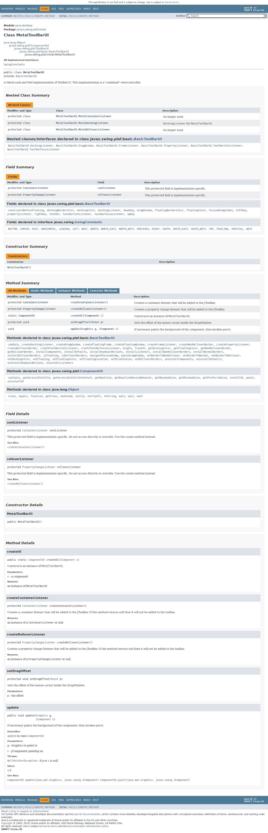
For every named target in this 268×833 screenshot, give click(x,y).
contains (14, 377)
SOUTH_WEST (198, 228)
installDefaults (75, 351)
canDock (13, 344)
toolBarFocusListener (109, 214)
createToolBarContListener (59, 348)
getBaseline (103, 377)
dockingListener (109, 210)
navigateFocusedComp (104, 355)
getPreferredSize (215, 377)
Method (50, 16)
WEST (249, 228)
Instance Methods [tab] (71, 290)
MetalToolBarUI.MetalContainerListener (83, 116)
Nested (17, 16)
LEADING (64, 228)
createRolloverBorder (22, 348)
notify (79, 396)
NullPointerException (22, 760)
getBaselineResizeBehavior (133, 377)
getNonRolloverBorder (216, 348)
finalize (37, 396)
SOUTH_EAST (180, 228)
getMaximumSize (165, 377)
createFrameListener (161, 344)
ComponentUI (26, 315)
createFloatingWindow (129, 344)
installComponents (48, 351)
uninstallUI (15, 381)
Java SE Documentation (87, 814)
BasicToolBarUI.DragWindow (74, 145)
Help (96, 8)
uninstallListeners (59, 362)
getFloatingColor (186, 348)
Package (32, 8)
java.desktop (24, 25)
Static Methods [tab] (42, 290)
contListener (107, 187)
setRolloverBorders (148, 359)
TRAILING (222, 228)
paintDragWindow (132, 355)
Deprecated (73, 8)
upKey (131, 214)
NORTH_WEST (126, 228)
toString (110, 396)
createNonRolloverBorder (196, 344)
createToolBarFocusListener (100, 348)
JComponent (91, 315)
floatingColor (196, 210)
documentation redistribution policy (88, 826)
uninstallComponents (179, 359)
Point (95, 322)
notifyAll (94, 396)
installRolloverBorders (23, 355)
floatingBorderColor (169, 210)
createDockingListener (37, 344)
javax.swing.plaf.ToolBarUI (31, 48)
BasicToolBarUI (26, 76)
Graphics (87, 328)
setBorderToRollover (225, 355)
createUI (77, 315)
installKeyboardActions (106, 351)
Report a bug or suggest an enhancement (25, 811)
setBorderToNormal (195, 355)
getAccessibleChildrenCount (72, 377)
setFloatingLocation (93, 359)
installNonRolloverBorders (171, 351)
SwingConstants (14, 64)
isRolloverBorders (74, 355)
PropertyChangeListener (39, 194)
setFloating (41, 359)
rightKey (40, 214)
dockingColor (86, 210)
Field (28, 16)
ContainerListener (35, 187)
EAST (35, 228)
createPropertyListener (232, 344)
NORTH (94, 228)
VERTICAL (237, 228)
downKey (128, 210)
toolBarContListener (77, 214)
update (75, 328)
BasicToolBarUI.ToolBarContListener (216, 145)
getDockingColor (159, 348)
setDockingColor (18, 359)
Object (73, 389)
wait (122, 396)
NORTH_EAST (108, 228)
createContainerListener (88, 302)
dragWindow (144, 210)
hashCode (66, 396)
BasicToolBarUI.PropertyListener (164, 145)
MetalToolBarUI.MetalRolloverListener (83, 129)
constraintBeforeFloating (26, 210)
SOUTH (166, 228)
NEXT (84, 228)
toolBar (54, 214)
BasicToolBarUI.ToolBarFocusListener (33, 149)
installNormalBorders (208, 351)
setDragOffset (80, 322)
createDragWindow (68, 344)
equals (23, 396)
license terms (172, 2)
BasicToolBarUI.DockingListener (30, 145)
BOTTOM (12, 228)
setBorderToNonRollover (163, 355)
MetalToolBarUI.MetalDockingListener (82, 122)
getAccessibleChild (36, 377)
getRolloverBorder (20, 351)
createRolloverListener (87, 308)
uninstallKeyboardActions (25, 362)
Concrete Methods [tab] (103, 290)
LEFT (75, 228)
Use (53, 8)
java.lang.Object (14, 42)
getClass (51, 396)
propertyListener (19, 214)
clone (12, 396)
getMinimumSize (189, 377)
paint (250, 377)
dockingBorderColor (60, 210)
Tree (61, 8)
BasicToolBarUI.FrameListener (117, 145)
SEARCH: (181, 16)
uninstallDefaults (209, 359)
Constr (38, 16)
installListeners (138, 351)
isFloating (50, 355)
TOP (211, 228)
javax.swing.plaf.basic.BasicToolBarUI (44, 51)
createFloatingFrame (97, 344)
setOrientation (121, 359)
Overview (7, 8)
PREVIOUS (143, 228)
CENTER (24, 228)
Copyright (6, 823)
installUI (236, 377)
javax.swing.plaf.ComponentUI (29, 45)
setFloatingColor (64, 359)
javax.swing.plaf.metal (31, 29)
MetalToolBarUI (17, 267)
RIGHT (155, 228)
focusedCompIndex (221, 210)
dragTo (127, 348)
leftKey (241, 210)
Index (86, 8)
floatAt (140, 348)
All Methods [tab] (17, 290)
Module (20, 8)
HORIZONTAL (48, 228)
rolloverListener (110, 194)
